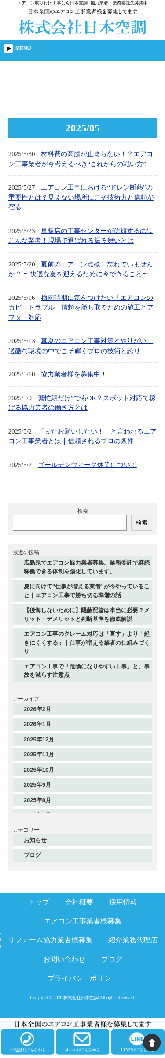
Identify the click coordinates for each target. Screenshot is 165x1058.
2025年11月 (39, 754)
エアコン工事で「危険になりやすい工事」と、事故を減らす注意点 (87, 671)
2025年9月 (37, 784)
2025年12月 (39, 739)
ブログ (32, 855)
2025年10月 (39, 769)
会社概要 (79, 902)
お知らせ (35, 840)
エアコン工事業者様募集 (82, 921)
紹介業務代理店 (133, 940)
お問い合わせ (64, 959)
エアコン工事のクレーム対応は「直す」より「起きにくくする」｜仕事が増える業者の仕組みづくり (87, 642)
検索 (82, 511)
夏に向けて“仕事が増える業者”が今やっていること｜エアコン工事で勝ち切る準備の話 (87, 590)
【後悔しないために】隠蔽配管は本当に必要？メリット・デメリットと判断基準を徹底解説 (87, 614)
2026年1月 (37, 724)
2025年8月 (37, 800)
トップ (38, 902)
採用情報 (123, 902)
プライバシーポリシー (83, 978)
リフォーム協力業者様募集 (50, 940)
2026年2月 (37, 709)
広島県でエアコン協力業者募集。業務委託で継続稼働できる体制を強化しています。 (87, 567)
